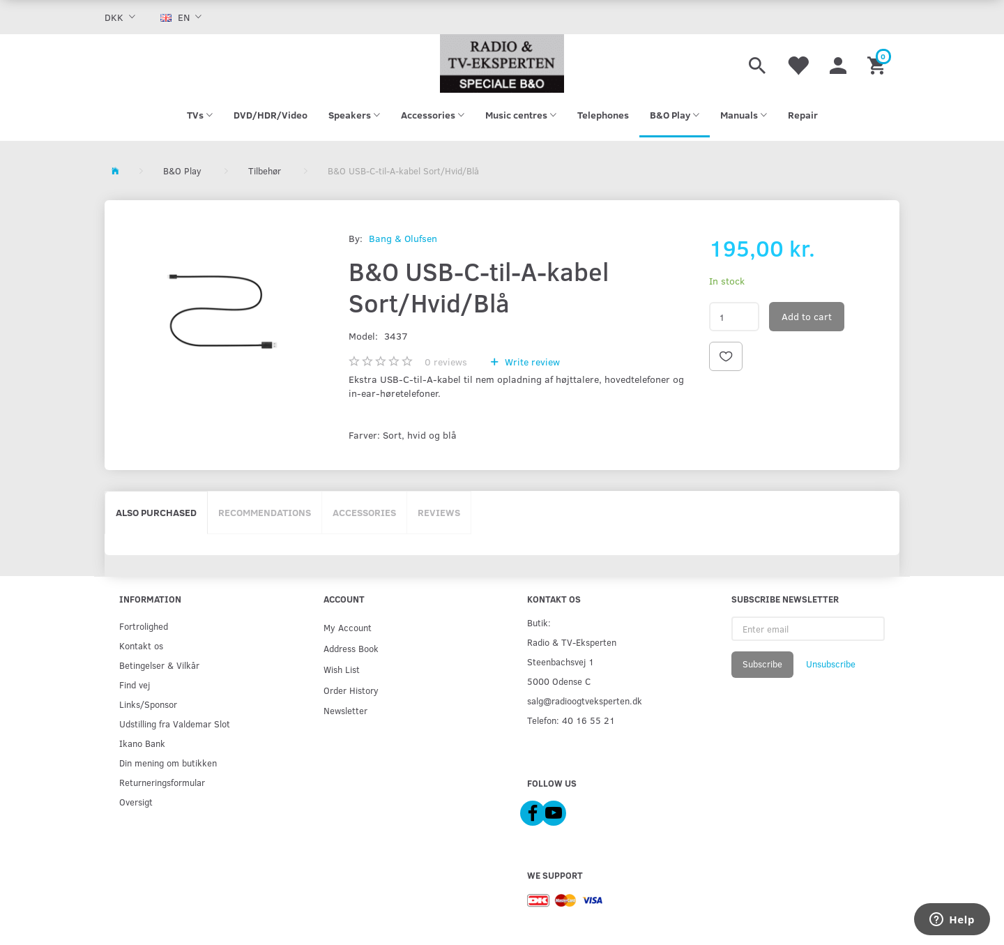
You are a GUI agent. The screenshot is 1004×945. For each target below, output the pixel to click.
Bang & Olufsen (403, 238)
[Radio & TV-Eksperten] (502, 63)
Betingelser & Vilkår (159, 665)
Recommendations (264, 512)
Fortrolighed (143, 626)
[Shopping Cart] (878, 63)
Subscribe (762, 664)
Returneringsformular (162, 782)
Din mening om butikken (168, 763)
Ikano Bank (142, 743)
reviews (446, 361)
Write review (531, 361)
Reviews (439, 512)
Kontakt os (141, 645)
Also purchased (156, 512)
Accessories (364, 512)
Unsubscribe (830, 664)
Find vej (134, 684)
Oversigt (136, 802)
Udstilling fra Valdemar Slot (174, 723)
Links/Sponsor (148, 704)
